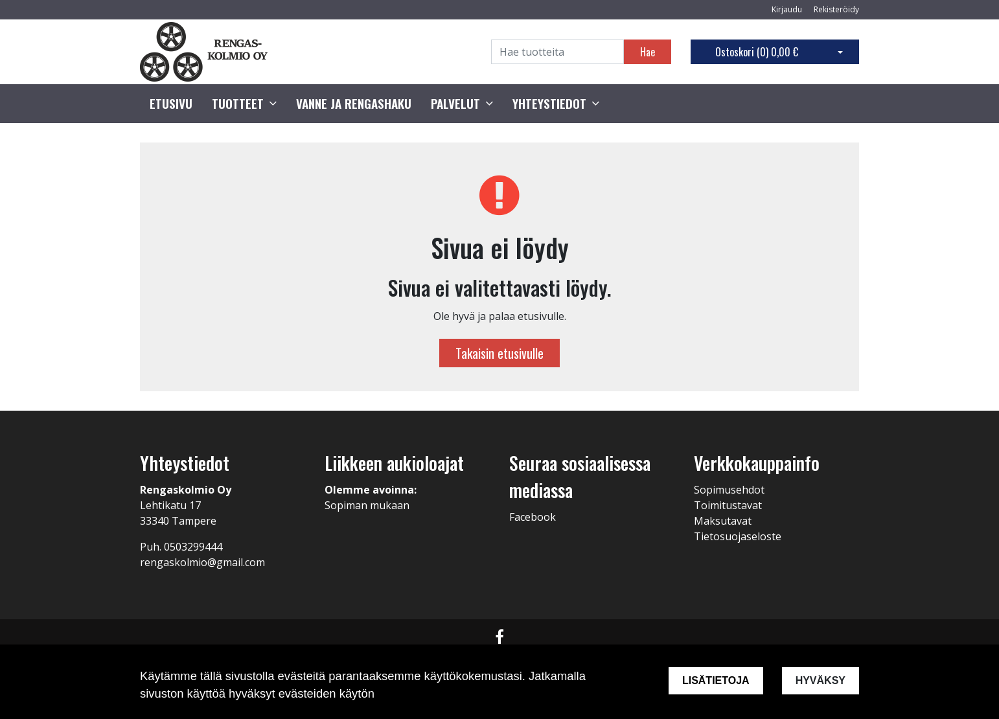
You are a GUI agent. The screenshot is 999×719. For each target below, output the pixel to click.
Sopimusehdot (729, 490)
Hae (647, 52)
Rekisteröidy (836, 9)
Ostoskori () (756, 52)
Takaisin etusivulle (499, 353)
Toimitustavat (728, 505)
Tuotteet (238, 104)
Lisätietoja (716, 680)
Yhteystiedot (549, 104)
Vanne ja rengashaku (353, 104)
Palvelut (455, 104)
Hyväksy (820, 680)
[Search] (557, 52)
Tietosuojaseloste (737, 536)
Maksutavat (723, 521)
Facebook (532, 517)
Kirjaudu (788, 9)
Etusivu (171, 104)
